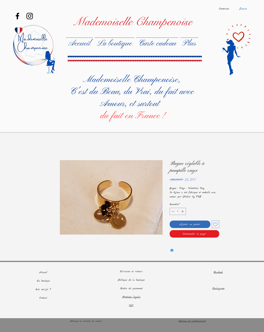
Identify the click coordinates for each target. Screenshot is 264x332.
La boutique (43, 281)
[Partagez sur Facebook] (172, 250)
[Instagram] (29, 16)
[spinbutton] (177, 211)
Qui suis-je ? (43, 289)
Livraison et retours (131, 271)
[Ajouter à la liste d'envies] (215, 224)
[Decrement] (172, 211)
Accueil (43, 272)
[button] (245, 8)
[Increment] (182, 211)
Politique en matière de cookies (86, 321)
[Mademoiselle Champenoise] (132, 22)
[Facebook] (17, 16)
